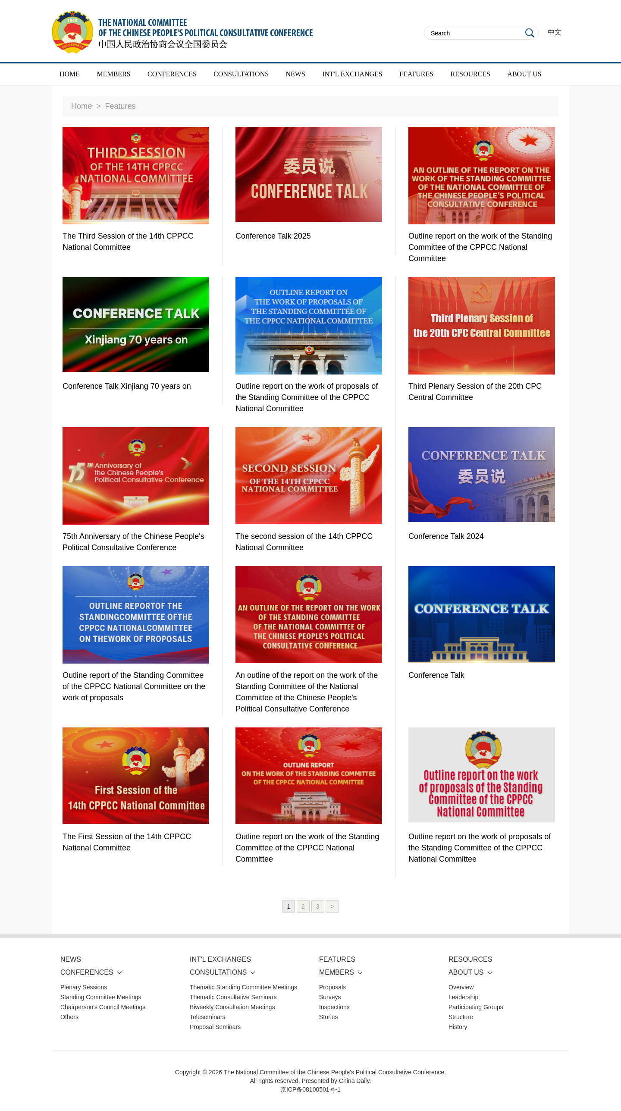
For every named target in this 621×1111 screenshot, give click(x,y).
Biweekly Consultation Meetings (232, 1007)
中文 (554, 32)
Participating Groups (475, 1007)
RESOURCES (470, 74)
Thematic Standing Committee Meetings (243, 987)
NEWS (295, 74)
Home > (86, 106)
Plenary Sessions (83, 987)
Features (120, 106)
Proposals (332, 987)
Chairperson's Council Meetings (102, 1007)
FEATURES (416, 74)
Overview (461, 987)
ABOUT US (524, 74)
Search (530, 32)
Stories (328, 1016)
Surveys (330, 997)
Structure (460, 1016)
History (457, 1026)
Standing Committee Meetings (100, 997)
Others (69, 1016)
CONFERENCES (172, 74)
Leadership (463, 997)
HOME (70, 74)
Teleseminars (207, 1016)
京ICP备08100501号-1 (310, 1089)
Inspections (334, 1007)
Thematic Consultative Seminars (233, 997)
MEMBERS (113, 74)
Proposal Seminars (215, 1026)
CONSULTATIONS (241, 74)
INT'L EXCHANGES (352, 74)
